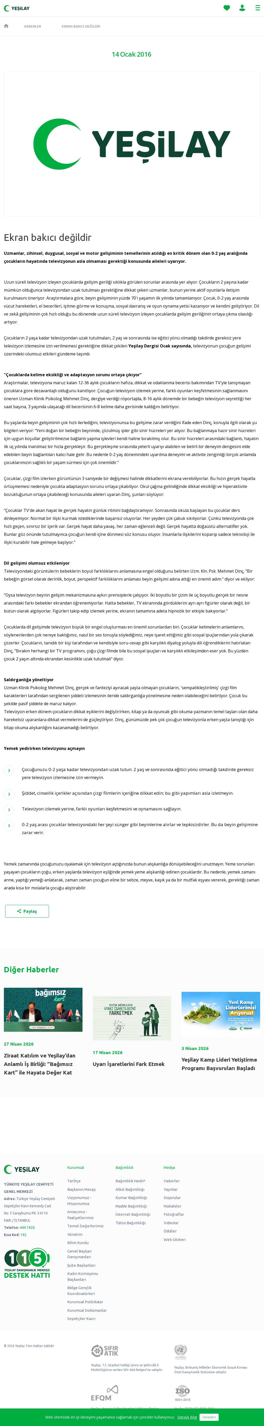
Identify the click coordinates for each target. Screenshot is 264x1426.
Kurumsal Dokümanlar (87, 1310)
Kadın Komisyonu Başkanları (82, 1276)
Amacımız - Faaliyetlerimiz (80, 1215)
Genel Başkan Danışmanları (79, 1254)
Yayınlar (171, 1189)
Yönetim (74, 1234)
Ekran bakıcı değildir (81, 26)
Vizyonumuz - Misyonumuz (79, 1200)
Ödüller (170, 1231)
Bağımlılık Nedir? (130, 1181)
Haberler (32, 26)
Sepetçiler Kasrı (81, 1318)
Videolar (171, 1223)
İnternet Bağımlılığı (133, 1214)
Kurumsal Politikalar (85, 1302)
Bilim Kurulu (78, 1242)
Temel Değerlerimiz (85, 1226)
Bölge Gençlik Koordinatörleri (81, 1290)
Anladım (209, 1417)
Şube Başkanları (81, 1265)
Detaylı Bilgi (187, 1417)
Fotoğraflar (174, 1214)
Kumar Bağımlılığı (131, 1197)
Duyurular (172, 1197)
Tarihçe (74, 1181)
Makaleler (172, 1206)
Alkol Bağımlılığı (130, 1189)
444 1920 (27, 1228)
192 (23, 1235)
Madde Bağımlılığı (131, 1206)
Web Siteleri (175, 1239)
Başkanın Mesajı (81, 1189)
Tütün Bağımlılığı (131, 1223)
